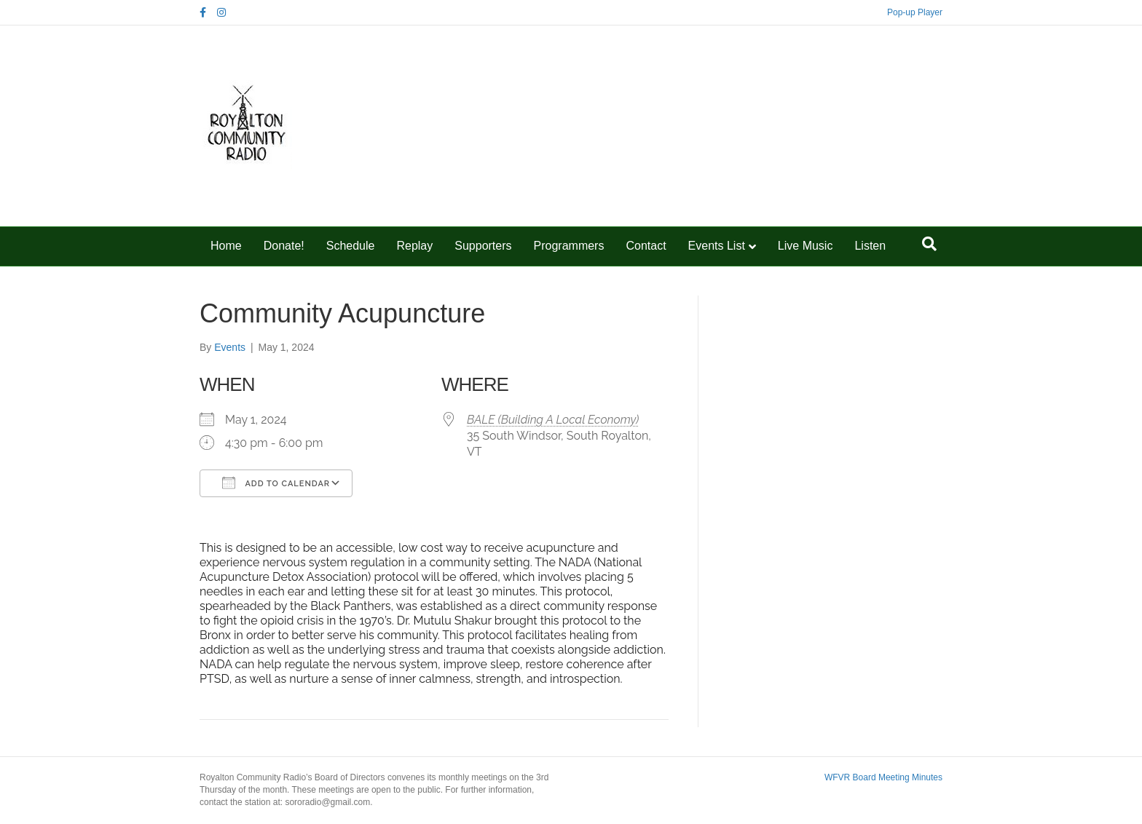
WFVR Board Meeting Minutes (883, 777)
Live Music (805, 245)
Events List (716, 245)
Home (226, 245)
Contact (646, 245)
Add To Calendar (276, 482)
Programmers (569, 245)
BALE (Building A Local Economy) (553, 420)
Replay (414, 245)
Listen (870, 245)
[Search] (929, 244)
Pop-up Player (914, 12)
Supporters (482, 245)
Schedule (350, 245)
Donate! (284, 245)
